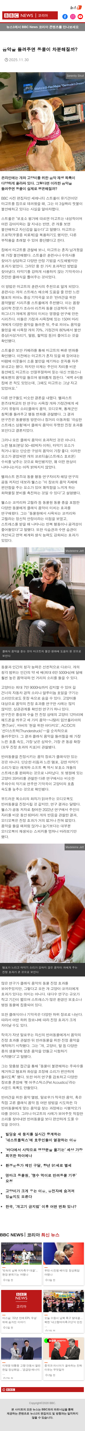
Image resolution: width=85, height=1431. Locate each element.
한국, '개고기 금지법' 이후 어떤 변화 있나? (40, 1206)
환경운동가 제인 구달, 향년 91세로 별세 (38, 1165)
